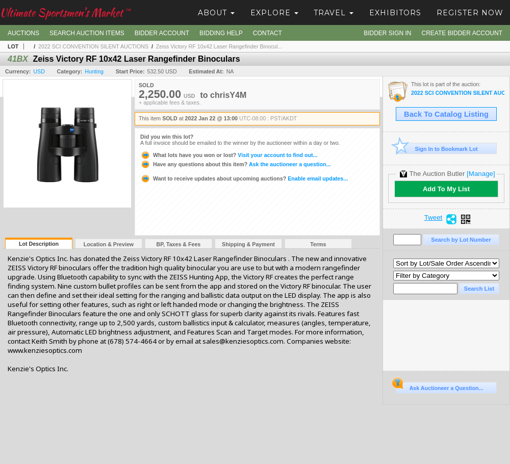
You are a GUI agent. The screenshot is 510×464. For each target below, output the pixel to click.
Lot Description (39, 244)
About (216, 12)
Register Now (470, 12)
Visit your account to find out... (228, 155)
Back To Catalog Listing (446, 114)
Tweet (433, 217)
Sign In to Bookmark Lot (437, 148)
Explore (274, 12)
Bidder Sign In (387, 33)
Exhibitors (395, 12)
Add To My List (446, 189)
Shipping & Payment (248, 244)
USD (39, 71)
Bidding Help (221, 33)
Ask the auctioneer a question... (235, 164)
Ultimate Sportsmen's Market (65, 12)
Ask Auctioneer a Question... (439, 386)
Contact (267, 33)
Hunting (94, 71)
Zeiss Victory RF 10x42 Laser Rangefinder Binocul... (219, 46)
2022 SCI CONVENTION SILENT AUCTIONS (93, 46)
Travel (333, 12)
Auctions (23, 33)
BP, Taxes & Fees (179, 244)
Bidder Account (162, 33)
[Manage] (481, 173)
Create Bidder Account (462, 33)
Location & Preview (109, 244)
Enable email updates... (244, 178)
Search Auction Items (86, 33)
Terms (318, 244)
